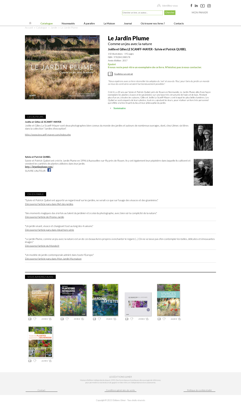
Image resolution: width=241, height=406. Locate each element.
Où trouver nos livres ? (152, 23)
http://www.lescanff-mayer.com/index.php (48, 134)
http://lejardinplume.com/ (39, 166)
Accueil (29, 27)
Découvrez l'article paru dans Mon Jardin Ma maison (53, 258)
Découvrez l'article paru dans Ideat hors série (49, 229)
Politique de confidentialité (199, 390)
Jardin (53, 27)
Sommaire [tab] (117, 108)
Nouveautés (68, 23)
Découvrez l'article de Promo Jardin (44, 216)
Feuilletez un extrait (123, 73)
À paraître (89, 23)
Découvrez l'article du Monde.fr (42, 245)
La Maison (109, 23)
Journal (127, 23)
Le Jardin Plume (69, 27)
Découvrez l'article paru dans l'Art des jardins (49, 203)
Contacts (178, 23)
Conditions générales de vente (120, 390)
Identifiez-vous (170, 5)
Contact (41, 390)
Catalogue (46, 23)
